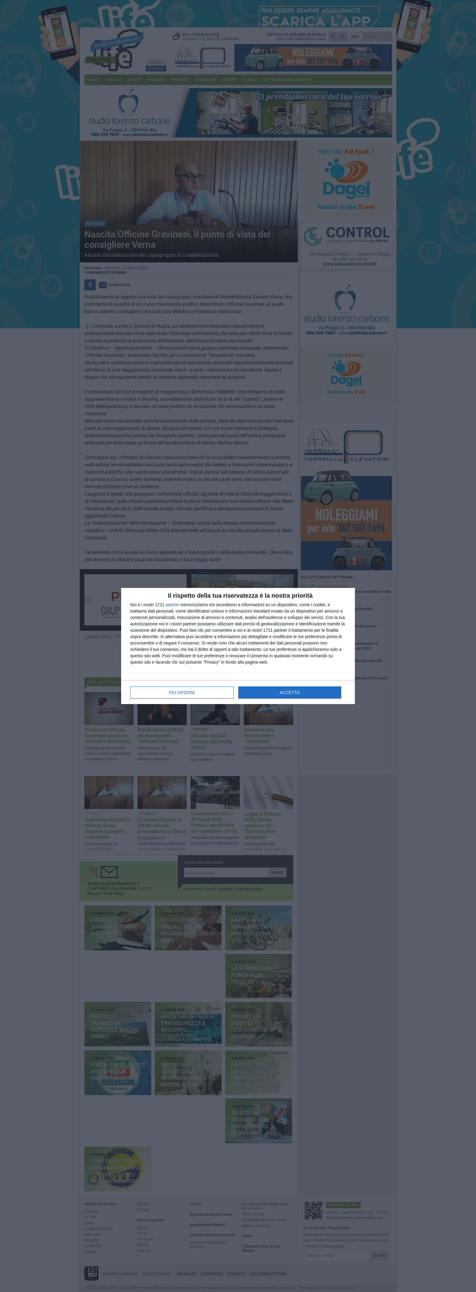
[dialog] (238, 646)
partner (172, 605)
